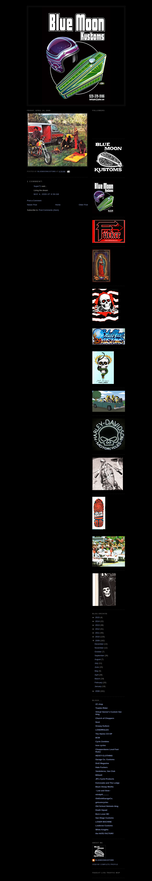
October (98, 652)
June (97, 667)
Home (58, 205)
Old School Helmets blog (106, 806)
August (98, 659)
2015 (97, 617)
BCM (97, 738)
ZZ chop (99, 704)
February (99, 682)
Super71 (37, 186)
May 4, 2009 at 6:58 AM (46, 194)
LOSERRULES (102, 730)
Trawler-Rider (101, 708)
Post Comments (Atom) (49, 210)
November (99, 648)
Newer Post (32, 205)
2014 (97, 621)
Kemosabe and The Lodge (107, 783)
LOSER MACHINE (103, 822)
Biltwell (98, 775)
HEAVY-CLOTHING (104, 756)
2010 (97, 637)
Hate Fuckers (101, 767)
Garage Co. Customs (105, 759)
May (97, 671)
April (97, 675)
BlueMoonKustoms (104, 860)
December (99, 644)
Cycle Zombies (102, 741)
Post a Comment (34, 200)
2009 (97, 640)
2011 (97, 633)
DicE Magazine (102, 763)
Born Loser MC (102, 814)
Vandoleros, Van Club (105, 771)
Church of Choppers (104, 718)
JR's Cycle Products (104, 779)
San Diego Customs (104, 818)
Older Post (83, 205)
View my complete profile (105, 864)
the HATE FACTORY (104, 833)
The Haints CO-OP (103, 734)
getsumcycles (101, 802)
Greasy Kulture (102, 726)
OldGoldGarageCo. (104, 798)
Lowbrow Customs (104, 826)
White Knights (101, 830)
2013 (97, 625)
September (100, 655)
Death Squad (101, 810)
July (97, 663)
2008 (97, 691)
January (98, 686)
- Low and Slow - (103, 791)
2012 (97, 629)
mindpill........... (102, 794)
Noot (97, 722)
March (98, 679)
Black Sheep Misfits (104, 787)
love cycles (100, 745)
